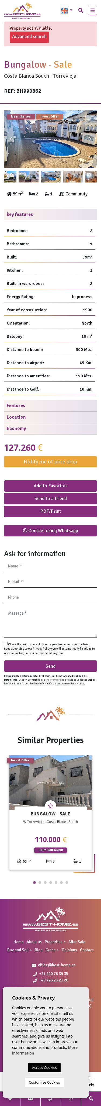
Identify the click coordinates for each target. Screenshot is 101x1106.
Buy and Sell (18, 949)
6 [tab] (61, 882)
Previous (11, 139)
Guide (51, 949)
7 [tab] (66, 882)
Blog (39, 949)
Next (90, 139)
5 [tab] (56, 882)
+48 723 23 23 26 (50, 980)
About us (34, 941)
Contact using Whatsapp (50, 530)
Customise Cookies (44, 1082)
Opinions (69, 949)
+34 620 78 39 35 (50, 973)
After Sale (76, 941)
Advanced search (29, 36)
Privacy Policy (42, 648)
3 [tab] (45, 882)
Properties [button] (53, 941)
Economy (16, 428)
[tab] (50, 214)
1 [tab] (34, 882)
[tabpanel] (50, 814)
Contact (87, 949)
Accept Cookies (44, 1067)
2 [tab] (40, 882)
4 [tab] (50, 882)
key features (20, 214)
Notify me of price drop (50, 461)
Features (16, 405)
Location (16, 417)
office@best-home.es (57, 965)
